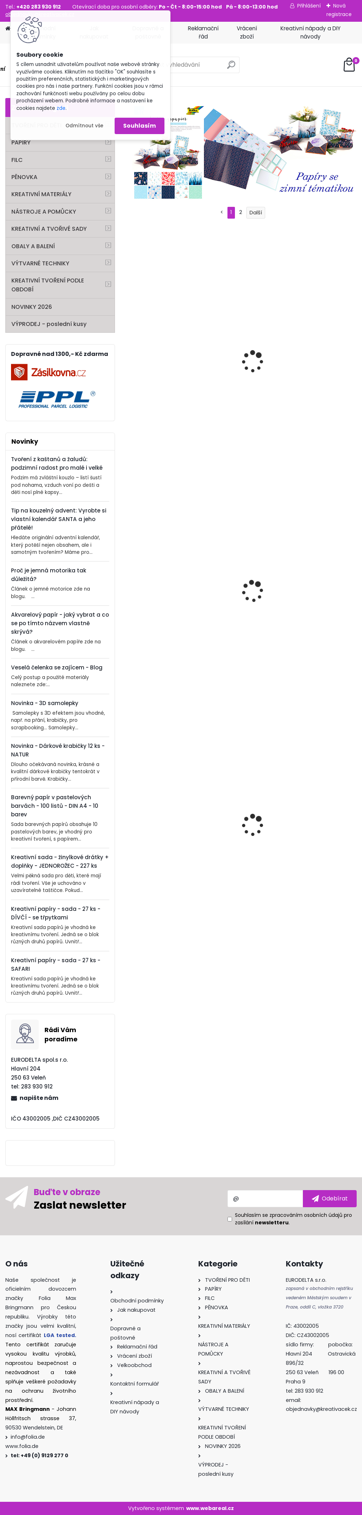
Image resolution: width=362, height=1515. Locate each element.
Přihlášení (309, 5)
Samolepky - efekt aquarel (313, 602)
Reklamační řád (203, 32)
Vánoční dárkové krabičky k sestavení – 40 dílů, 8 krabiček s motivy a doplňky (319, 837)
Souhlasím (139, 126)
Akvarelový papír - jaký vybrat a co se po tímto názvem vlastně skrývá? (60, 623)
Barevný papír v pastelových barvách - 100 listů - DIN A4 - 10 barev (54, 806)
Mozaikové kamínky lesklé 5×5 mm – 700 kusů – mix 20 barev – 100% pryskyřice (161, 837)
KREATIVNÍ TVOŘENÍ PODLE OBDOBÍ (47, 285)
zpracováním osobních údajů (305, 1215)
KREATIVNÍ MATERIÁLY (41, 194)
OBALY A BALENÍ (33, 246)
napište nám (39, 1098)
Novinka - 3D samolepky (44, 703)
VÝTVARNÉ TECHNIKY (40, 263)
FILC (17, 160)
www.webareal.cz (210, 1508)
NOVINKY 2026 (31, 307)
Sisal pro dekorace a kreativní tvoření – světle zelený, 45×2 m (239, 604)
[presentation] (130, 819)
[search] (231, 68)
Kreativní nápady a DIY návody (310, 32)
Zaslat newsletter (80, 1205)
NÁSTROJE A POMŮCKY (43, 212)
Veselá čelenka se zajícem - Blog (57, 667)
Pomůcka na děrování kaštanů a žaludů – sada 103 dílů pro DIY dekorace (162, 374)
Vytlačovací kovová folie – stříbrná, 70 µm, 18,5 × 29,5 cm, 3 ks (241, 831)
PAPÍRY (21, 142)
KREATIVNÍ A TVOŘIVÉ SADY (49, 229)
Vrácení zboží (247, 32)
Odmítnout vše (84, 125)
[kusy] (142, 908)
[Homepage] (7, 29)
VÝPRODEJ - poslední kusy (48, 324)
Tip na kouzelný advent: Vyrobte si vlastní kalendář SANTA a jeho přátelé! (58, 519)
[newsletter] (329, 1198)
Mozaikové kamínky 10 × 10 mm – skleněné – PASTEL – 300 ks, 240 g (240, 373)
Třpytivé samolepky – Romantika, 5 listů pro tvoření (161, 597)
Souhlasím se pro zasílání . (293, 1219)
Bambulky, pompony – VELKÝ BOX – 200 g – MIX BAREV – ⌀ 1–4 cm (319, 370)
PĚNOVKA (24, 177)
